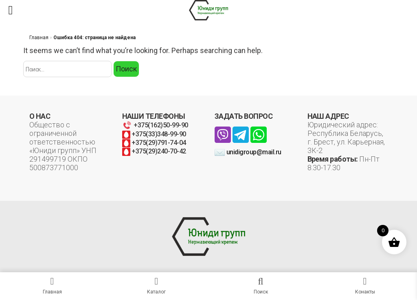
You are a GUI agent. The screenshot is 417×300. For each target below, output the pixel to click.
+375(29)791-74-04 (154, 143)
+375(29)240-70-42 (154, 151)
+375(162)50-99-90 (155, 125)
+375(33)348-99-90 (154, 134)
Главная (38, 37)
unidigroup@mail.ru (248, 152)
